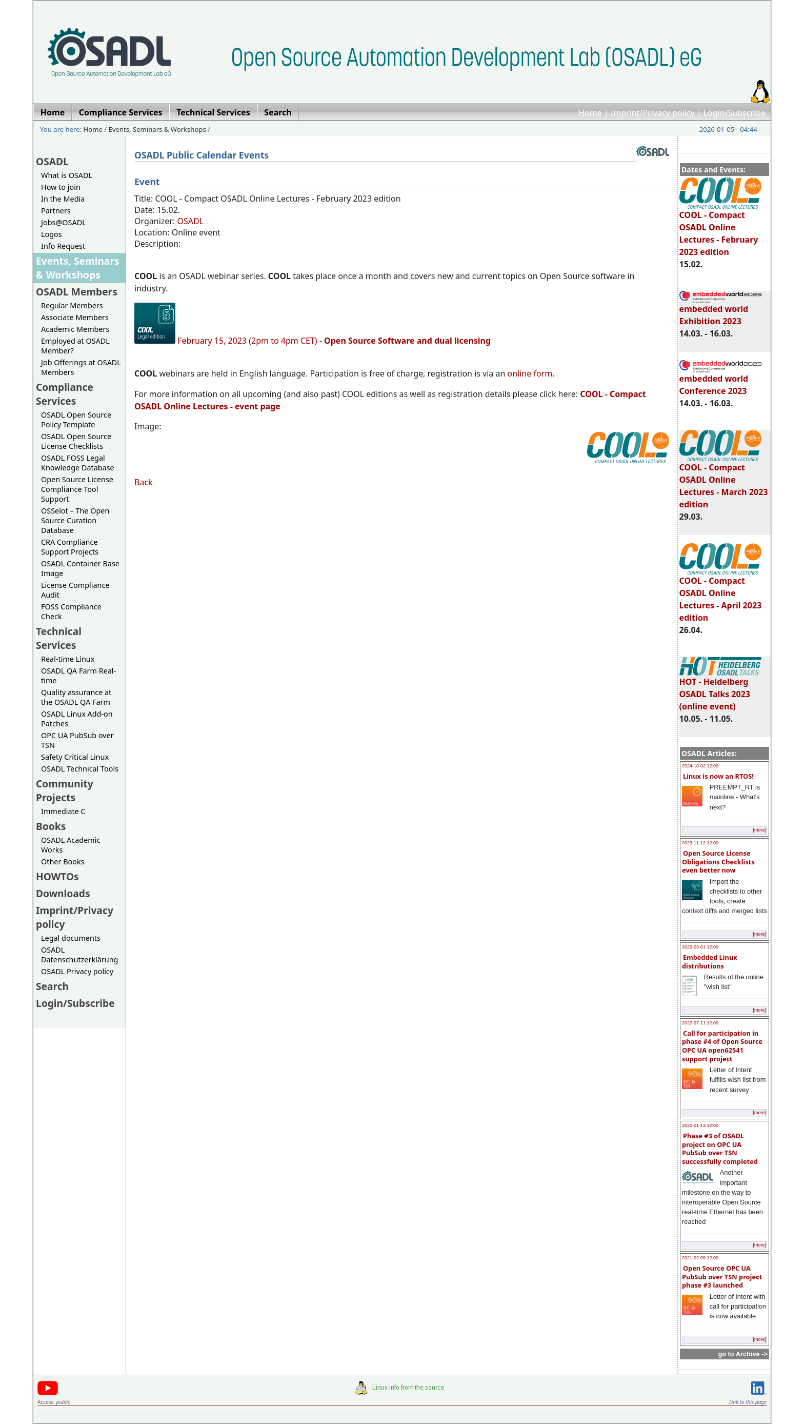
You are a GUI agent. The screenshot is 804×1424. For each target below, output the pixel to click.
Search (52, 986)
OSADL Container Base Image (80, 568)
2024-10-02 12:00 (700, 765)
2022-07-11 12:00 (700, 1022)
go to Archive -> (743, 1354)
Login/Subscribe (735, 112)
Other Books (62, 861)
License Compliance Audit (75, 590)
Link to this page (748, 1402)
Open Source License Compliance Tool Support (77, 489)
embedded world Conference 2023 (720, 380)
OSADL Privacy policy (77, 971)
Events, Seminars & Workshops (157, 129)
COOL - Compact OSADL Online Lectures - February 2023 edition (720, 229)
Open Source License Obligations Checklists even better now (718, 861)
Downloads (63, 893)
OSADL (52, 161)
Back (143, 482)
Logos (51, 234)
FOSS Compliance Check (71, 611)
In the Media (63, 199)
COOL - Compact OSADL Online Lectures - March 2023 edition (723, 481)
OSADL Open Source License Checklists (76, 441)
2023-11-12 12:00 (700, 842)
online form (530, 373)
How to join (61, 187)
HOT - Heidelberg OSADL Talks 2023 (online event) (720, 689)
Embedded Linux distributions (709, 962)
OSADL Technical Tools (79, 769)
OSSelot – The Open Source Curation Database (75, 520)
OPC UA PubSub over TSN (77, 740)
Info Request (63, 246)
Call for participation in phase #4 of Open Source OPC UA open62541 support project (722, 1046)
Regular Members (72, 305)
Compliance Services (64, 394)
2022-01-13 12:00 (700, 1125)
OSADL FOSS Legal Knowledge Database (77, 462)
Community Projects (64, 790)
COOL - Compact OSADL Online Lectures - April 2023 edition (720, 594)
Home (590, 112)
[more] (759, 830)
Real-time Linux (67, 659)
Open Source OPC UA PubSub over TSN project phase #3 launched (722, 1276)
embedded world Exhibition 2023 (720, 310)
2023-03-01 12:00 (700, 947)
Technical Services (59, 638)
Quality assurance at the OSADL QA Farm (76, 697)
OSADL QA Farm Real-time (78, 675)
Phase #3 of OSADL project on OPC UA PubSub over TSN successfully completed (720, 1148)
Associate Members (75, 317)
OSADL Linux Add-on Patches (77, 718)
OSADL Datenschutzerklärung (79, 954)
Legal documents (70, 938)
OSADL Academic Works (70, 845)
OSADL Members (76, 292)
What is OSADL (66, 175)
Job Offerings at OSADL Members (81, 367)
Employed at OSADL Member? (75, 345)
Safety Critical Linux (75, 757)
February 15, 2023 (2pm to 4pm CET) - (334, 340)
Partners (56, 210)
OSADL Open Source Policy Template (76, 419)
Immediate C (63, 811)
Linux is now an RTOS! (718, 776)
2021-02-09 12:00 (700, 1257)
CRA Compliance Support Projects (69, 547)
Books (51, 826)
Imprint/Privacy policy (653, 112)
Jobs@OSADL (63, 222)
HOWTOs (57, 876)
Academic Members (75, 329)
